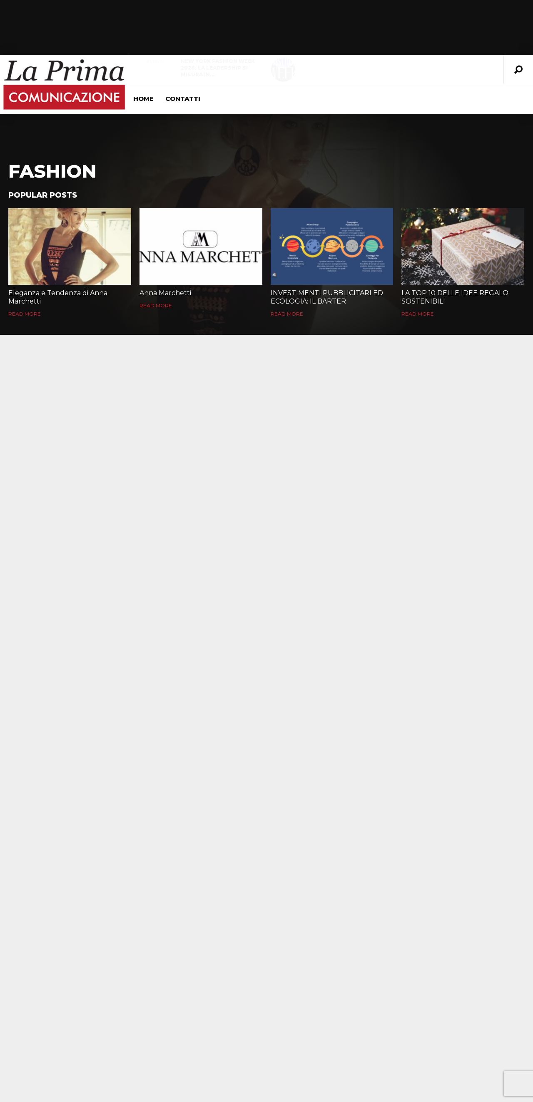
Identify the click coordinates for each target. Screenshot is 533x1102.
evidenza (339, 62)
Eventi (155, 62)
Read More (24, 314)
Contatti (182, 99)
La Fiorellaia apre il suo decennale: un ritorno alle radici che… (403, 68)
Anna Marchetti (165, 293)
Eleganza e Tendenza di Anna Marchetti (57, 297)
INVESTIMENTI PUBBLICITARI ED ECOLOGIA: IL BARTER (327, 297)
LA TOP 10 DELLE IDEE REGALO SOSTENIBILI (454, 297)
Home (143, 99)
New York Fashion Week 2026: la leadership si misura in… (218, 68)
